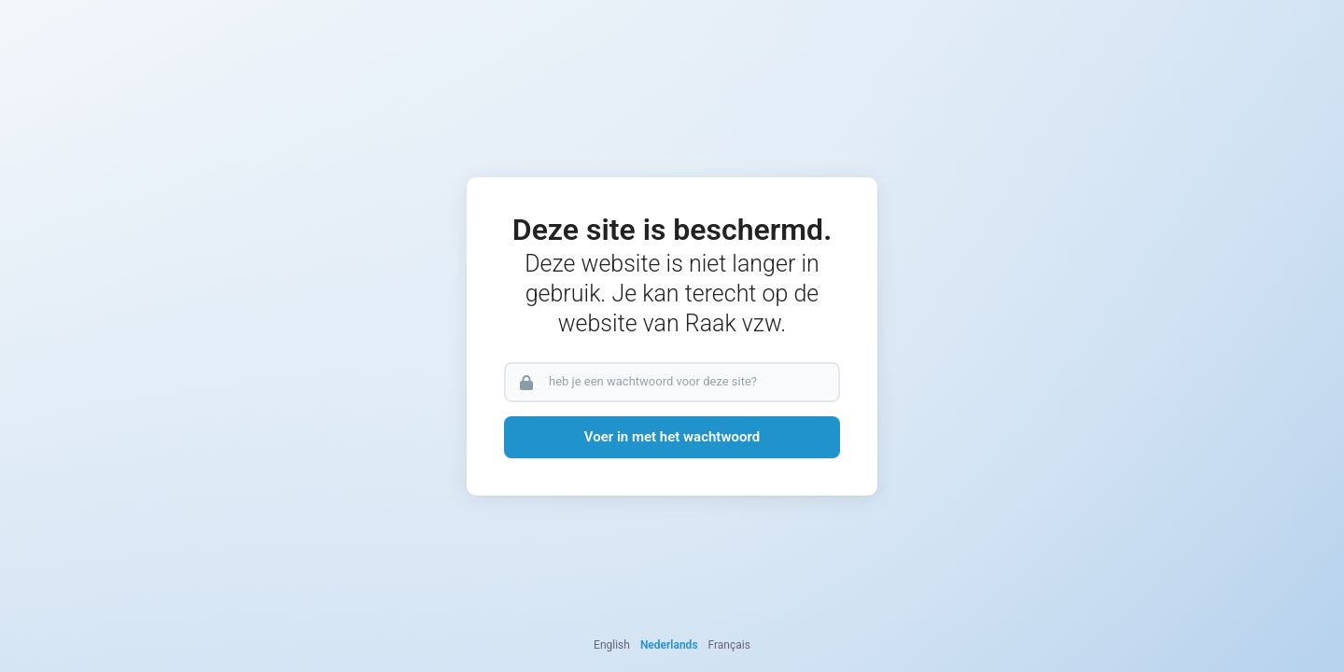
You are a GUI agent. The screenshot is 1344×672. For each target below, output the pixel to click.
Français (729, 644)
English (612, 644)
